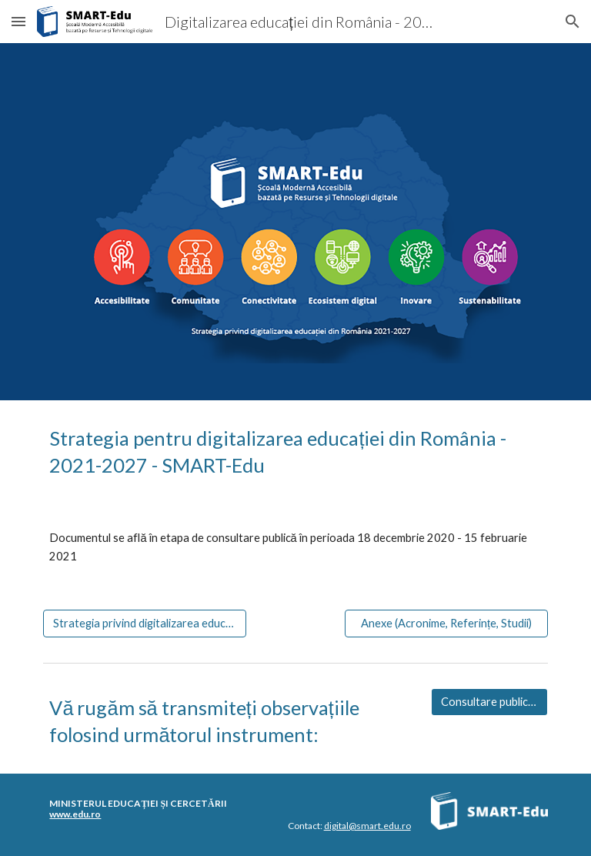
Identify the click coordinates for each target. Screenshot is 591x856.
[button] (18, 21)
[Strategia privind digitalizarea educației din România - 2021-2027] (144, 623)
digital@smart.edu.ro (367, 825)
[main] (295, 452)
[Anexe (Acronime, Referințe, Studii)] (446, 623)
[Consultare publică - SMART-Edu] (489, 702)
